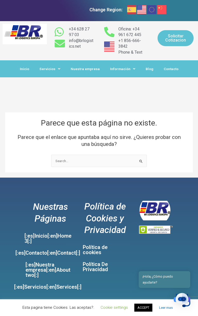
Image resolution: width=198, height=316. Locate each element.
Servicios (49, 69)
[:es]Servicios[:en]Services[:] (47, 287)
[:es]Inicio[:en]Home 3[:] (47, 238)
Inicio (24, 69)
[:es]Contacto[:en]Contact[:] (47, 253)
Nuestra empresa (85, 69)
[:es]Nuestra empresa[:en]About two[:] (48, 270)
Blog (149, 69)
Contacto (171, 69)
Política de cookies (95, 249)
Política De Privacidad (95, 266)
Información (122, 69)
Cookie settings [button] (114, 307)
